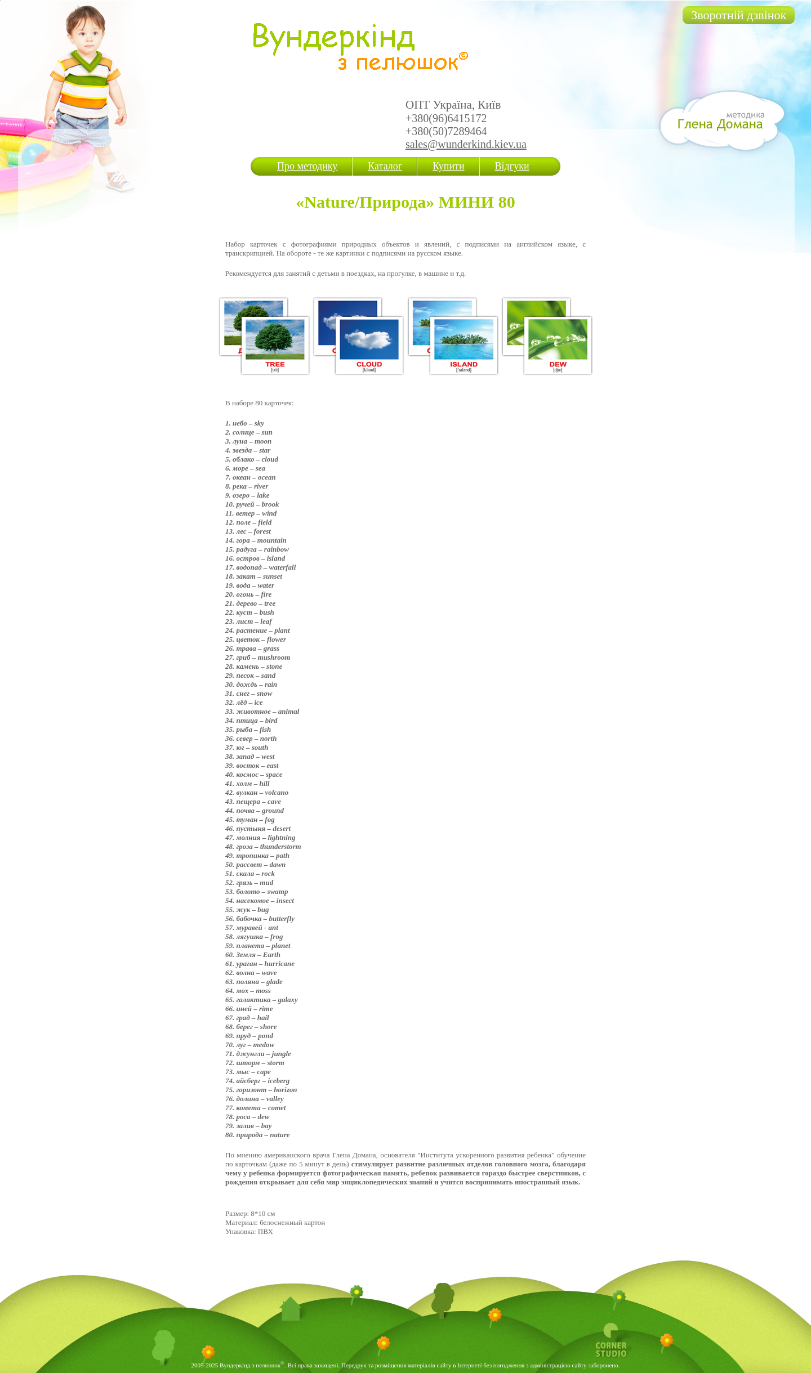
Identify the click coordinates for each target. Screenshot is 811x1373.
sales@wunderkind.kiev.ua (466, 144)
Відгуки (512, 166)
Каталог (385, 166)
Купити (448, 166)
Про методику (307, 166)
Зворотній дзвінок (738, 15)
